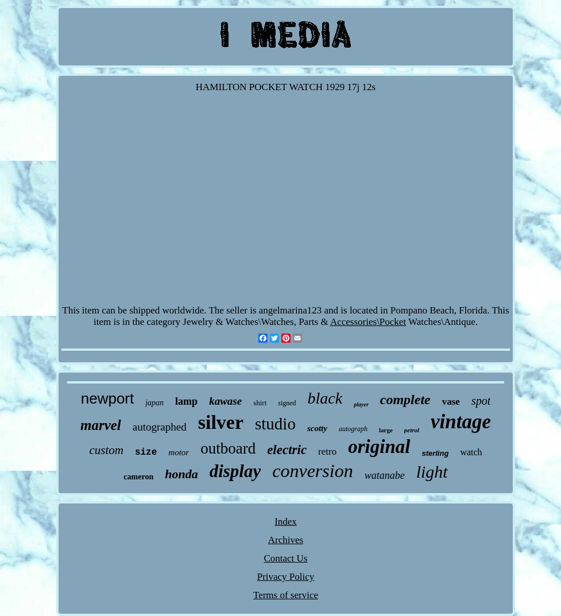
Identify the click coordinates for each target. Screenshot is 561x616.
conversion (312, 470)
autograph (353, 429)
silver (220, 422)
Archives (285, 539)
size (146, 452)
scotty (317, 428)
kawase (225, 401)
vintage (461, 421)
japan (154, 402)
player (361, 404)
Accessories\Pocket (368, 321)
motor (178, 452)
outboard (228, 448)
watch (471, 452)
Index (285, 521)
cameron (138, 476)
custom (106, 450)
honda (181, 474)
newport (107, 398)
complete (405, 399)
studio (275, 423)
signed (287, 403)
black (325, 398)
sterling (434, 453)
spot (480, 400)
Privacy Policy (286, 576)
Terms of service (285, 595)
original (379, 446)
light (432, 471)
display (235, 471)
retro (327, 451)
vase (451, 401)
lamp (186, 401)
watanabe (385, 475)
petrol (411, 430)
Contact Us (285, 558)
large (386, 430)
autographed (160, 427)
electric (287, 450)
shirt (259, 402)
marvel (100, 425)
